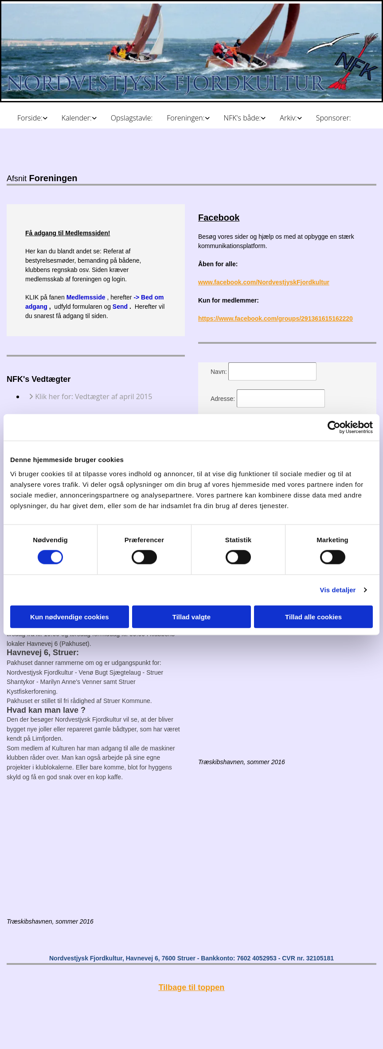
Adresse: (224, 398)
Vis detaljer (338, 590)
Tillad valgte (191, 616)
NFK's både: (242, 118)
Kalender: (77, 118)
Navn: (219, 371)
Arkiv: (288, 118)
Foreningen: (185, 118)
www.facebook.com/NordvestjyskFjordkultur (263, 282)
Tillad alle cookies (313, 616)
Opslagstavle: (131, 118)
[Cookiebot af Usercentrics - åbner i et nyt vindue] (334, 427)
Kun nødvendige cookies (69, 616)
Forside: (30, 118)
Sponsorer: (333, 118)
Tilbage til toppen (192, 987)
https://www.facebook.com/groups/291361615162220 (275, 318)
